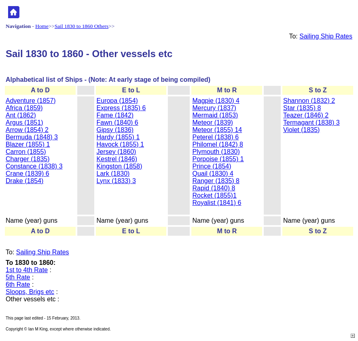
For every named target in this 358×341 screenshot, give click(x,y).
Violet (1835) (301, 129)
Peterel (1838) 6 (215, 137)
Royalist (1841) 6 (216, 202)
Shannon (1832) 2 (309, 100)
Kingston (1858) (119, 166)
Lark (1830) (113, 173)
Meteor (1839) (212, 122)
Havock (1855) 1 (120, 144)
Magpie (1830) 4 (215, 100)
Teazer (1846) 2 (305, 115)
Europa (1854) (117, 100)
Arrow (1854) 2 (27, 129)
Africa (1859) (24, 107)
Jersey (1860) (116, 151)
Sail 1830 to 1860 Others (81, 26)
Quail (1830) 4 (212, 173)
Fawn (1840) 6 (117, 122)
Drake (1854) (24, 180)
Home (42, 26)
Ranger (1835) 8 (215, 180)
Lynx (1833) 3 (116, 180)
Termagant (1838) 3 (311, 122)
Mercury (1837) (214, 107)
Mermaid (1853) (215, 115)
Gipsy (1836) (115, 129)
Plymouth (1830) (215, 151)
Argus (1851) (24, 122)
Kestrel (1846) (117, 159)
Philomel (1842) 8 (217, 144)
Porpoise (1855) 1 (218, 159)
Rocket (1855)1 (214, 195)
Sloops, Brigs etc (30, 291)
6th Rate (18, 284)
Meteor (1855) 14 (217, 129)
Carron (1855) (26, 151)
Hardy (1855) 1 (118, 137)
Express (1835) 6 (121, 107)
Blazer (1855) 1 (28, 144)
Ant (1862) (21, 115)
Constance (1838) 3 (34, 166)
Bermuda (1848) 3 (32, 137)
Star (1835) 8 (302, 107)
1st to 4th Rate (27, 269)
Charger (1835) (28, 159)
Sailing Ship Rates (325, 36)
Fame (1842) (115, 115)
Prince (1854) (211, 166)
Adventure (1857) (31, 100)
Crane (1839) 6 (27, 173)
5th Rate (18, 277)
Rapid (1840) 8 (213, 188)
